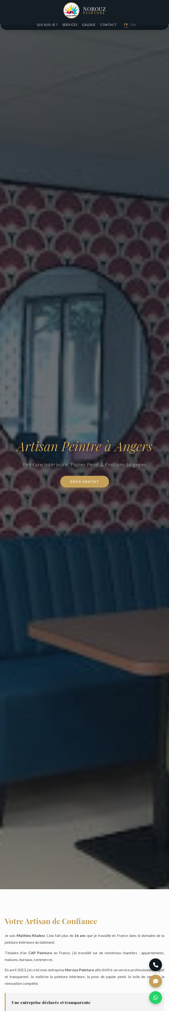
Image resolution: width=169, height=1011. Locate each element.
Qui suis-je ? (47, 25)
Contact (108, 25)
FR (126, 24)
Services (69, 25)
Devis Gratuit (84, 482)
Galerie (89, 25)
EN (133, 25)
